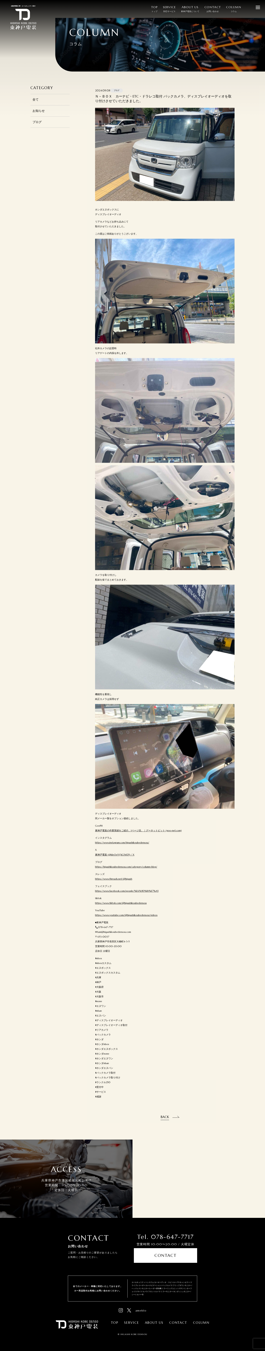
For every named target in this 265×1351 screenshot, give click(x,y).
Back (165, 1123)
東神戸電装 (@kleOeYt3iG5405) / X (114, 861)
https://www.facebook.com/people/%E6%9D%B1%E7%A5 (127, 897)
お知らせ (38, 117)
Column (201, 1321)
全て (35, 106)
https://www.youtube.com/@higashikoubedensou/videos (126, 921)
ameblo (140, 1309)
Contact (165, 1257)
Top (114, 1321)
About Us (154, 1321)
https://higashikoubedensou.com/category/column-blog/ (126, 873)
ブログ (37, 128)
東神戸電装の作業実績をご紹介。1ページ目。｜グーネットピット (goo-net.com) (138, 836)
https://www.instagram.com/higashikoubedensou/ (122, 848)
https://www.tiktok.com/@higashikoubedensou (121, 909)
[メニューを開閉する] (258, 7)
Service (131, 1321)
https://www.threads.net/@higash (113, 885)
